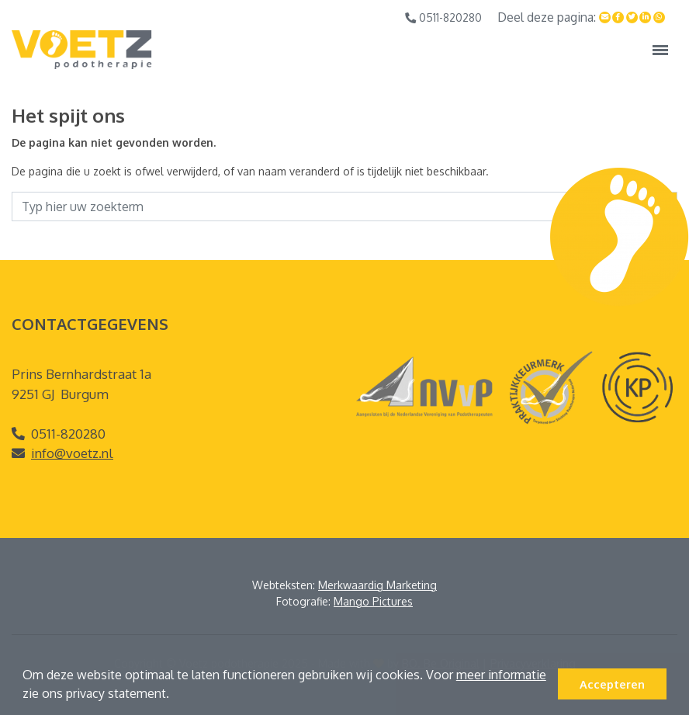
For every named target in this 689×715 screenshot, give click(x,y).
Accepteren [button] (612, 684)
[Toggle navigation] (660, 50)
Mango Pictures (373, 601)
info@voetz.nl (72, 453)
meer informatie (501, 674)
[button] (174, 695)
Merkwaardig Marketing (377, 585)
